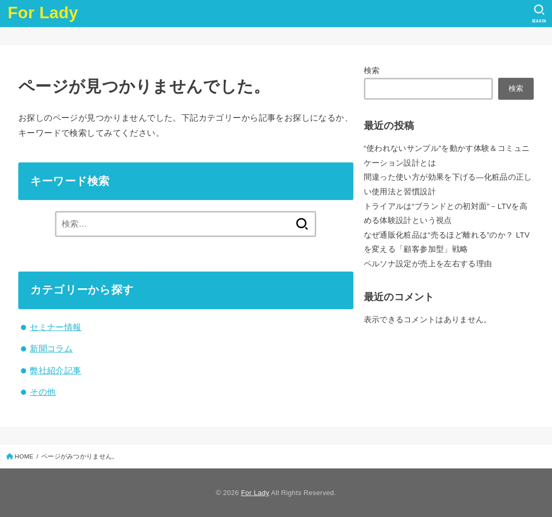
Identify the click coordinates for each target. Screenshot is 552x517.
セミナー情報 (55, 327)
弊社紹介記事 (55, 370)
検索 (372, 70)
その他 (42, 391)
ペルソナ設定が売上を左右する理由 (428, 264)
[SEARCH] (539, 13)
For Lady (43, 13)
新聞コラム (51, 348)
